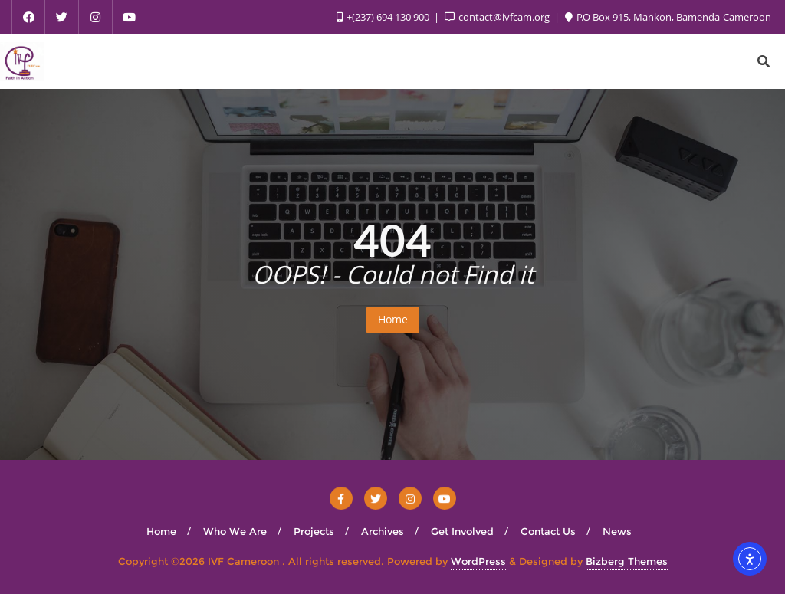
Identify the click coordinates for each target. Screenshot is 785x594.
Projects (314, 531)
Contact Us (548, 531)
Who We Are (235, 531)
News (617, 531)
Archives (382, 531)
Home (393, 319)
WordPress (478, 561)
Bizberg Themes (627, 561)
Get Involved (462, 531)
